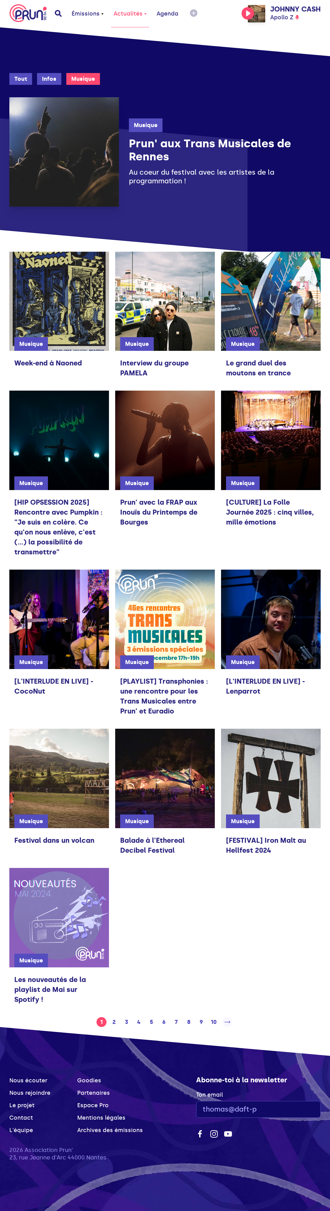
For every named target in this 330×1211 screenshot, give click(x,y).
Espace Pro (93, 1105)
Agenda (167, 13)
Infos (49, 79)
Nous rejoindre (29, 1092)
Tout (20, 79)
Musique (83, 79)
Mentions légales (101, 1117)
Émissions (88, 13)
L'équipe (21, 1130)
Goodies (89, 1080)
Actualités (130, 13)
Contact (21, 1117)
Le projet (22, 1105)
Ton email (209, 1094)
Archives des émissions (110, 1130)
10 (214, 1022)
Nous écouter (28, 1080)
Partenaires (93, 1092)
